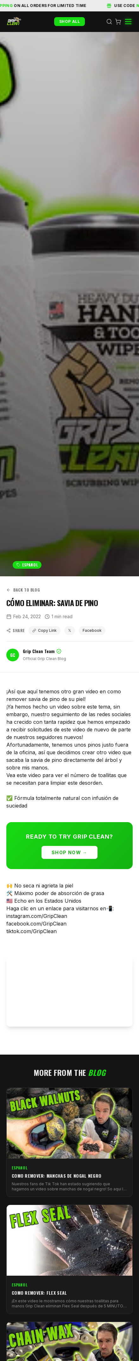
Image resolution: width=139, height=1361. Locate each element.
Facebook (92, 630)
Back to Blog (23, 589)
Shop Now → (69, 852)
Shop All (69, 21)
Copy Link (44, 630)
